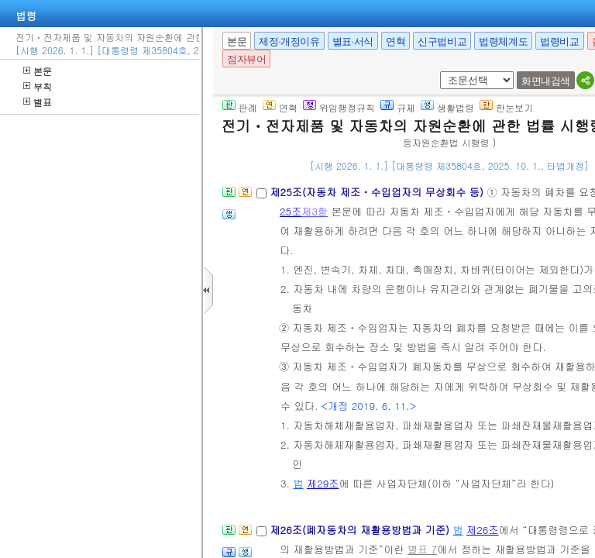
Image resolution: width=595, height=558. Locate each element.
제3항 (314, 211)
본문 (37, 71)
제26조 (482, 529)
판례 (239, 107)
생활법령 (447, 107)
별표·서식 (352, 41)
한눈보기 (506, 107)
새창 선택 (437, 71)
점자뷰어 (246, 59)
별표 (37, 101)
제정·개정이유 (289, 41)
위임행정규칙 (339, 107)
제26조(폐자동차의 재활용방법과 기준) (361, 529)
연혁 (395, 41)
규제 (397, 107)
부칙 (37, 86)
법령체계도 (503, 41)
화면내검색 (545, 81)
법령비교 (559, 41)
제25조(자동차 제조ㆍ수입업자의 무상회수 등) (378, 191)
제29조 (323, 483)
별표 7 (422, 549)
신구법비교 (442, 41)
